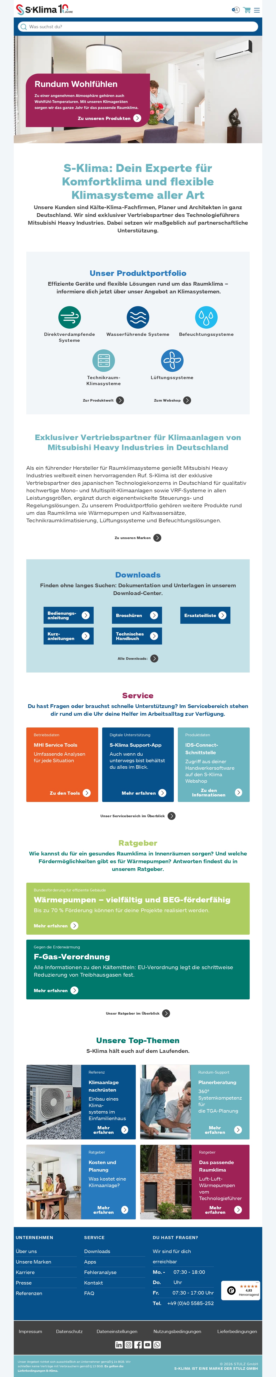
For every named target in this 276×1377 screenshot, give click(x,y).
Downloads (97, 1251)
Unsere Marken (33, 1262)
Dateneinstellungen (117, 1331)
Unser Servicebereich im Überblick (132, 816)
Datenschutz (69, 1331)
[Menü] (257, 1284)
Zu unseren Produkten (104, 118)
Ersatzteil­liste (200, 615)
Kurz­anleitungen (61, 636)
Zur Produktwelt (98, 400)
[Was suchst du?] (138, 26)
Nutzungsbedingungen (177, 1331)
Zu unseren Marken (133, 538)
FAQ (89, 1293)
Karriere (25, 1272)
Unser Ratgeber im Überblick (133, 1013)
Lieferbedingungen (237, 1331)
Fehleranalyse (100, 1272)
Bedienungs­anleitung (62, 615)
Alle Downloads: (133, 658)
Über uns (26, 1251)
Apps (90, 1262)
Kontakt (93, 1283)
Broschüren (129, 615)
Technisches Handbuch (130, 636)
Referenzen (29, 1293)
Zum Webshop (167, 400)
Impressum (30, 1331)
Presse (24, 1283)
